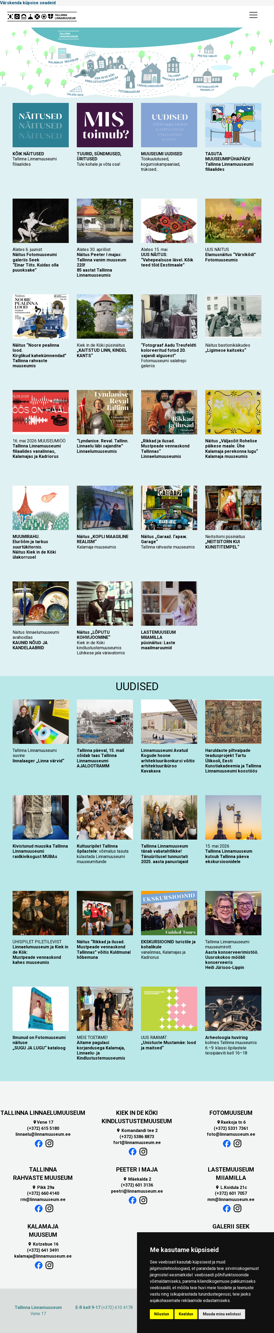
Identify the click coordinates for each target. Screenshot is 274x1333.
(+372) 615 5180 (43, 1128)
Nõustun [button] (161, 1314)
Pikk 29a (43, 1187)
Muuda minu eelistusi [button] (222, 1314)
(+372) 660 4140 (43, 1193)
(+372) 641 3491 (43, 1250)
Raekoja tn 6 (231, 1122)
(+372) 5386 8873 (137, 1136)
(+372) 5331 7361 (231, 1128)
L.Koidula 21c (231, 1187)
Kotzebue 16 (43, 1244)
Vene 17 (43, 1122)
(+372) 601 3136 (137, 1185)
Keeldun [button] (186, 1314)
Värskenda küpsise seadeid (28, 2)
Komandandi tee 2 (137, 1130)
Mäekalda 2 (137, 1179)
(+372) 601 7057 (231, 1193)
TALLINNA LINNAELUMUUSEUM (43, 1113)
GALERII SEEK (230, 1226)
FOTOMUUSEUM (231, 1113)
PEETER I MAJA (137, 1169)
